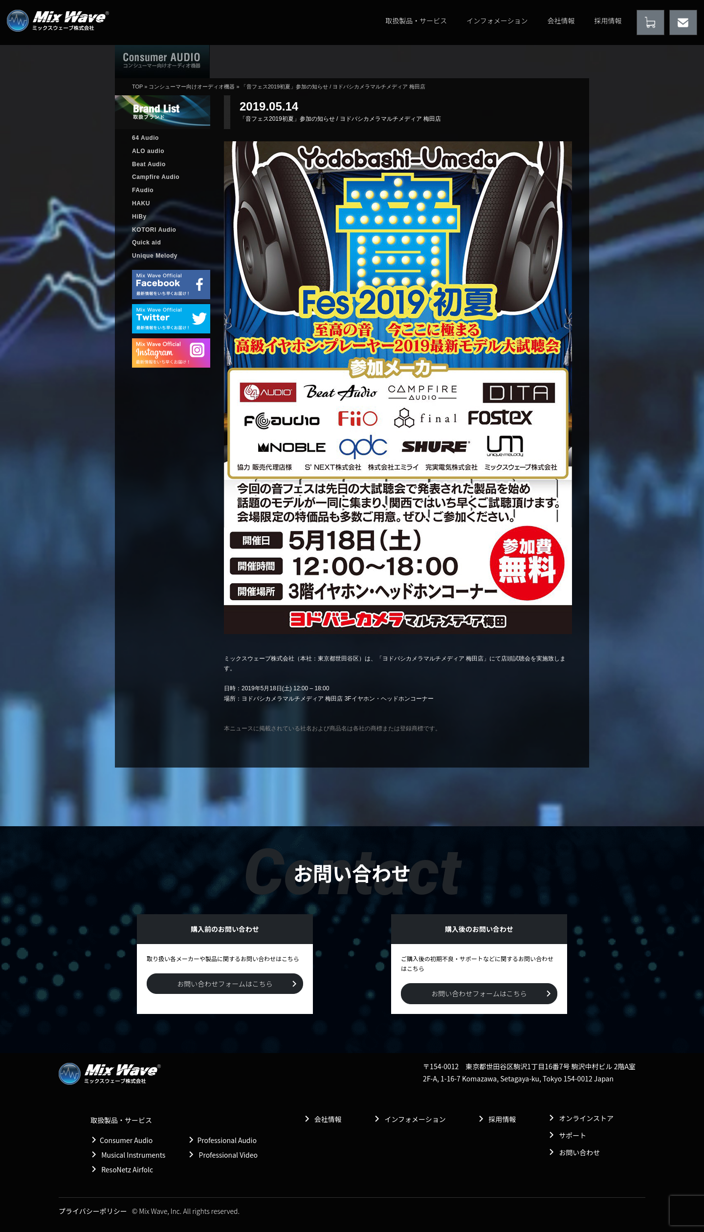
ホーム (246, 61)
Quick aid (146, 242)
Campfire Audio (155, 177)
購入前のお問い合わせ (546, 61)
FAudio (143, 190)
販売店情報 (383, 61)
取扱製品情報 (316, 61)
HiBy (139, 216)
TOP (137, 86)
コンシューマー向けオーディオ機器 (192, 86)
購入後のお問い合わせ (460, 61)
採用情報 (608, 20)
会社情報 (561, 20)
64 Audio (145, 137)
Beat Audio (149, 164)
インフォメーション (497, 20)
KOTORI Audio (154, 229)
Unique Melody (154, 255)
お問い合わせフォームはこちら (225, 984)
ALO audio (148, 151)
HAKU (141, 203)
